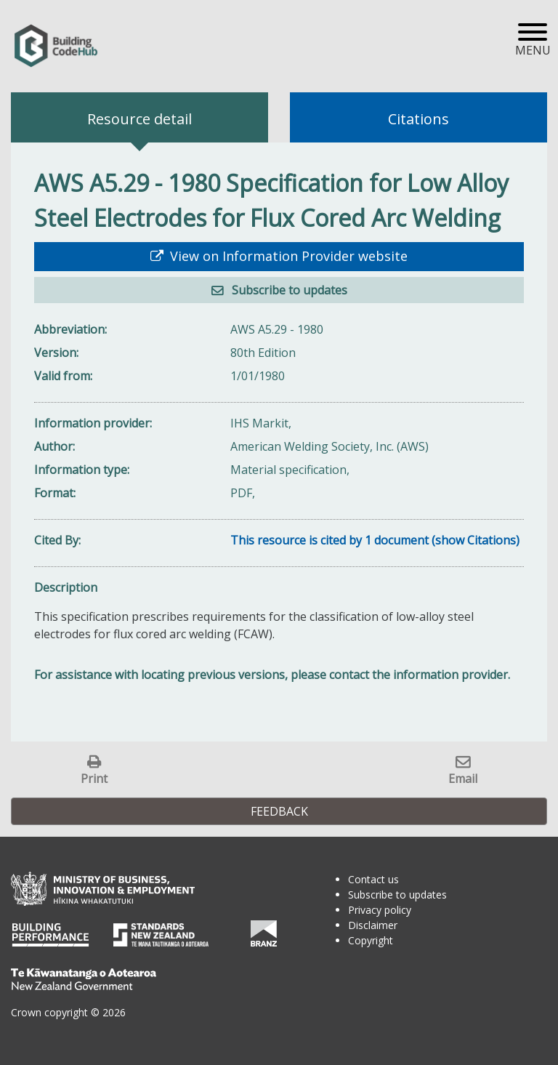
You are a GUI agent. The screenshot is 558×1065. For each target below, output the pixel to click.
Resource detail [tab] (139, 119)
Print (94, 778)
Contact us (373, 879)
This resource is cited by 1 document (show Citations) (374, 540)
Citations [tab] (418, 119)
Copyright (370, 940)
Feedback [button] (279, 811)
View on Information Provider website (287, 256)
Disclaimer (372, 925)
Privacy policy (379, 910)
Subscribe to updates (288, 290)
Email (462, 778)
